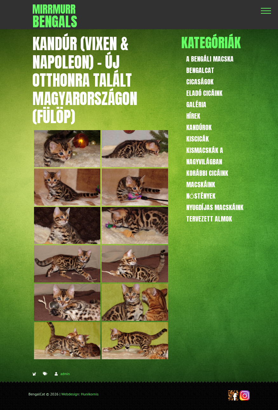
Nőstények (201, 196)
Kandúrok (199, 127)
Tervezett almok (209, 219)
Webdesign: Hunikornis (79, 394)
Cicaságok (200, 82)
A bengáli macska (210, 59)
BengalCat (200, 70)
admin (65, 374)
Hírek (193, 116)
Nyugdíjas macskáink (214, 207)
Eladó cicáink (204, 93)
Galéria (196, 104)
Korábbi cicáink (207, 173)
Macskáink (200, 184)
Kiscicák (197, 139)
